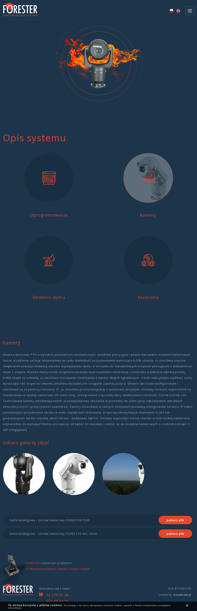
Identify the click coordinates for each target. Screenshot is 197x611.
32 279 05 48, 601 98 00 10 (57, 598)
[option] (98, 69)
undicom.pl (183, 595)
